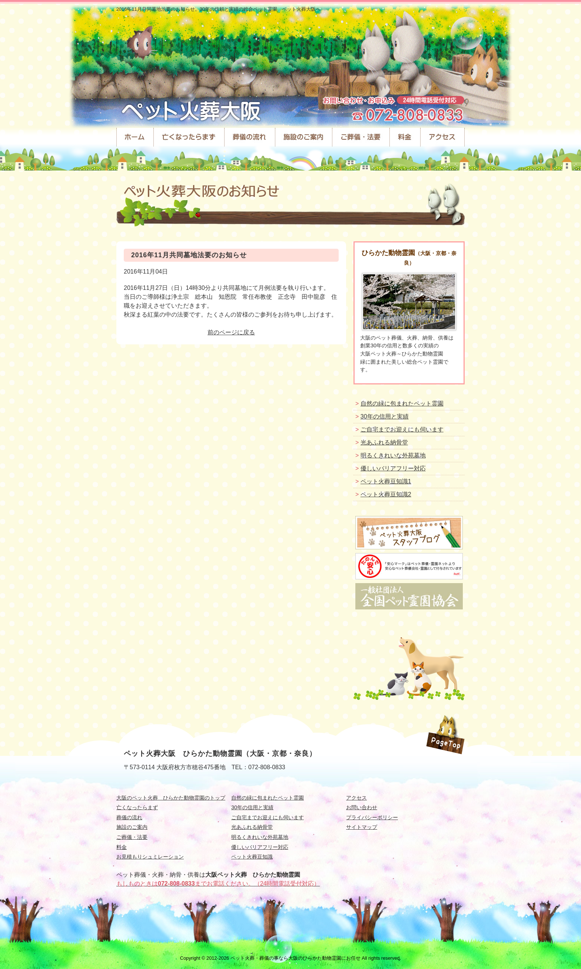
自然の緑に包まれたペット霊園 (402, 403)
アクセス (356, 798)
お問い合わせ (361, 807)
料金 (121, 847)
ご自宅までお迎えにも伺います (402, 429)
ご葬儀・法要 (131, 837)
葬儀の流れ (129, 817)
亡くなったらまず (137, 807)
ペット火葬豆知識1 (386, 481)
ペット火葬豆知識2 (386, 494)
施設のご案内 (131, 827)
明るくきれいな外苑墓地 (393, 455)
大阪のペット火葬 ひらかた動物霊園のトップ (170, 798)
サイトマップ (361, 827)
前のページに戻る (231, 332)
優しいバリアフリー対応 (393, 468)
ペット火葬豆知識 (252, 857)
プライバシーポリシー (372, 817)
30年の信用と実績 (385, 416)
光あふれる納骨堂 (384, 442)
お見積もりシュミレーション (150, 857)
